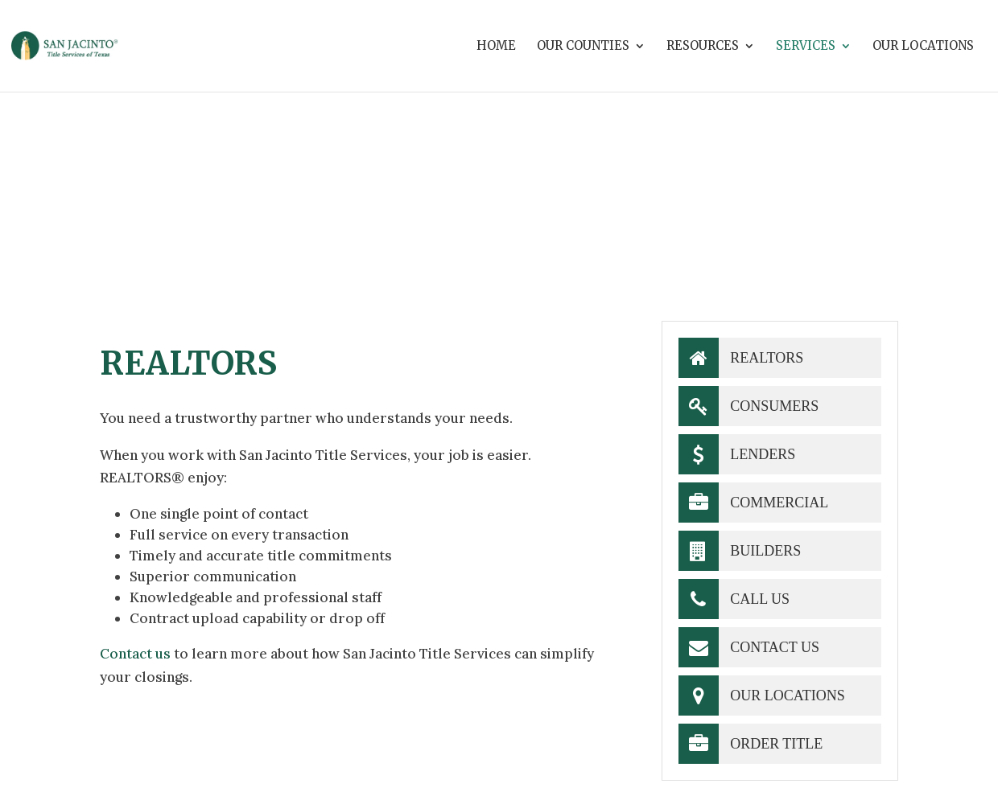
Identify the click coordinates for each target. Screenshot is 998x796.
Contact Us (748, 647)
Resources (702, 46)
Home (496, 46)
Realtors (741, 358)
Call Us (734, 599)
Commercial (753, 502)
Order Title (750, 744)
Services (805, 46)
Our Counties (583, 46)
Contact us (135, 654)
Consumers (748, 406)
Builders (740, 551)
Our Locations (923, 46)
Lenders (737, 454)
